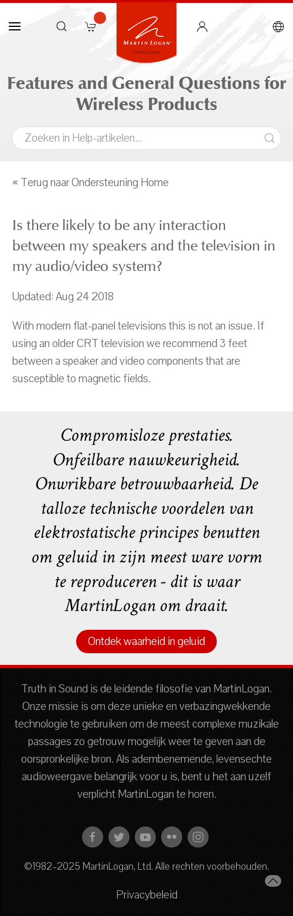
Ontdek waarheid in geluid (146, 641)
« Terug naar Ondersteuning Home (90, 182)
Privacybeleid (147, 895)
